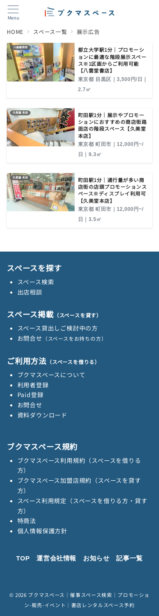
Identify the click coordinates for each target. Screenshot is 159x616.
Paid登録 (30, 394)
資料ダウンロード (42, 415)
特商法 (26, 520)
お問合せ (62, 338)
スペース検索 (35, 281)
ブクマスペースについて (51, 374)
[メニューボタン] (13, 13)
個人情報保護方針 (42, 530)
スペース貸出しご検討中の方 (57, 328)
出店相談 (29, 292)
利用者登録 (33, 385)
